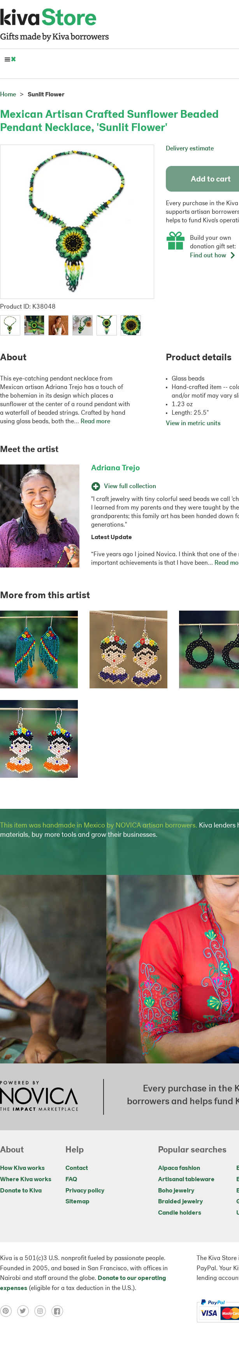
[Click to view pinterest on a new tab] (8, 1311)
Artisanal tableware (186, 1180)
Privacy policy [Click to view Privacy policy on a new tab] (84, 1191)
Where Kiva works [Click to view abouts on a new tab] (25, 1180)
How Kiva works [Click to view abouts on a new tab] (22, 1168)
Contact (76, 1168)
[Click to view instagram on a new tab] (42, 1311)
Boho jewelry (176, 1191)
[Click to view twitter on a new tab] (25, 1311)
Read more (95, 422)
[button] (10, 325)
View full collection (123, 486)
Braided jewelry (180, 1202)
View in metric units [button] (193, 424)
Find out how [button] (213, 256)
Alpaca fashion (179, 1168)
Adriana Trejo (115, 468)
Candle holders (179, 1213)
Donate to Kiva (21, 1191)
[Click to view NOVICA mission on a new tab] (39, 1097)
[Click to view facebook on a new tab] (59, 1311)
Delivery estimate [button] (190, 149)
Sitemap (77, 1202)
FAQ (71, 1180)
